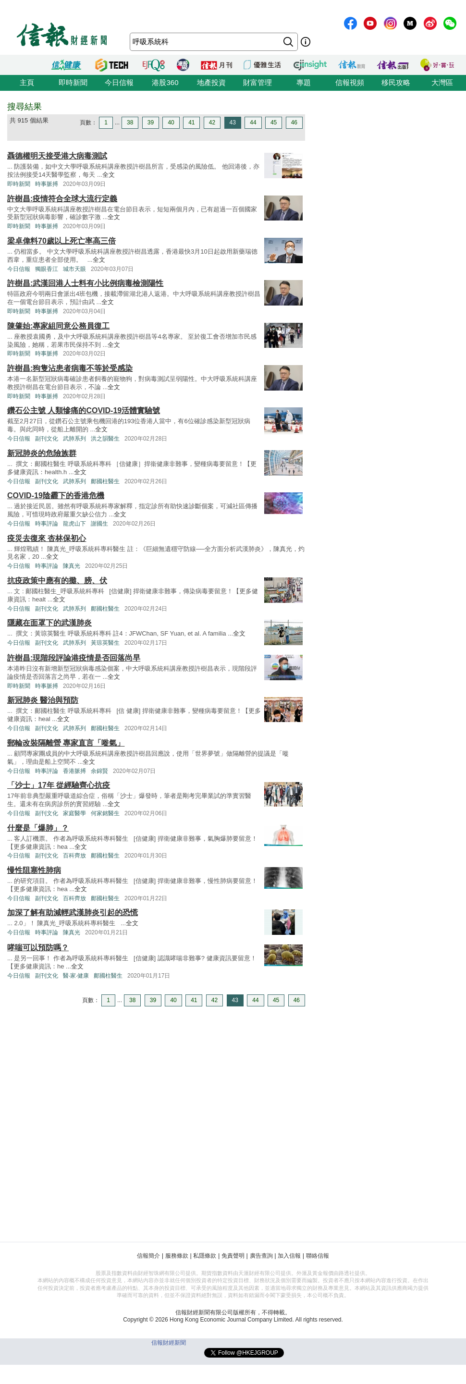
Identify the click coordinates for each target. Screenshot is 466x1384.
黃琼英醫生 (105, 642)
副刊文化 (46, 438)
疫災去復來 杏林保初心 (46, 538)
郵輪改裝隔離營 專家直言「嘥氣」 (65, 743)
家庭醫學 (74, 813)
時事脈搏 (46, 184)
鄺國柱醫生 (105, 481)
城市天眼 (74, 269)
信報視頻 (349, 82)
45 (273, 122)
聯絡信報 (317, 1255)
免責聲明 (233, 1255)
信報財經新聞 (168, 1342)
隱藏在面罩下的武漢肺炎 (49, 623)
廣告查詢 (261, 1255)
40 (171, 122)
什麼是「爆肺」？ (38, 828)
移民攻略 (395, 82)
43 (233, 122)
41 (191, 122)
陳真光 (71, 566)
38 (130, 122)
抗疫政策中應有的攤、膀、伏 (57, 580)
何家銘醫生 (105, 813)
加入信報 (289, 1255)
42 (212, 122)
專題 (303, 82)
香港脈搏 (74, 771)
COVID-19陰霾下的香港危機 (55, 495)
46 (294, 122)
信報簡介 (148, 1255)
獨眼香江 (46, 269)
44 (253, 122)
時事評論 (46, 523)
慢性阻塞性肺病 (34, 870)
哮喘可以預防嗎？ (38, 947)
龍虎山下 (74, 523)
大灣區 (442, 82)
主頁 (27, 82)
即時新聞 (73, 82)
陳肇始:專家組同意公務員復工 (58, 326)
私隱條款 (204, 1255)
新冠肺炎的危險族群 (41, 453)
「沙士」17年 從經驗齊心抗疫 (58, 785)
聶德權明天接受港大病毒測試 (57, 156)
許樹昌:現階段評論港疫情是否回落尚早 (73, 658)
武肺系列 (74, 438)
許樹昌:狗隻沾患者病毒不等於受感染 (70, 368)
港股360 (165, 82)
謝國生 (99, 523)
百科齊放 (74, 855)
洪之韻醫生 (105, 438)
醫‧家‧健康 (76, 975)
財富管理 (257, 82)
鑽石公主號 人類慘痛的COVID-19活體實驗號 (83, 410)
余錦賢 (99, 771)
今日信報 (119, 82)
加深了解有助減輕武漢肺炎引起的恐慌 (72, 912)
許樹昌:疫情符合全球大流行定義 (62, 199)
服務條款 (176, 1255)
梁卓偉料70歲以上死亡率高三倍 (61, 241)
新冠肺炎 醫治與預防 (42, 700)
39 (150, 122)
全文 (108, 174)
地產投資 (211, 82)
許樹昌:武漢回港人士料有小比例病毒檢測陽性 (85, 283)
